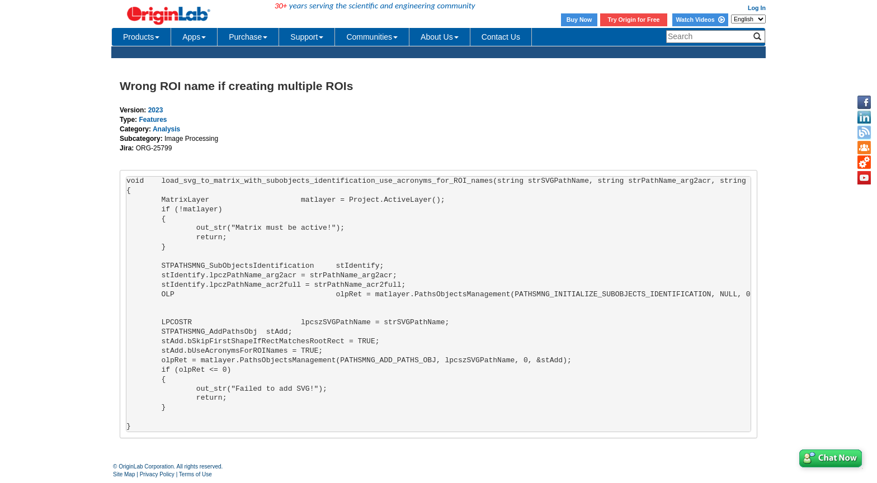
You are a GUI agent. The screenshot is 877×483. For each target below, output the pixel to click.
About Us (440, 36)
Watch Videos (700, 19)
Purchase (248, 36)
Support (306, 36)
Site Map (124, 474)
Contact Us (501, 36)
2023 (155, 110)
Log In (757, 7)
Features (153, 120)
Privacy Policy (157, 474)
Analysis (166, 129)
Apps (194, 36)
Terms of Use (195, 474)
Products (141, 36)
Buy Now (579, 19)
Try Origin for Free (634, 19)
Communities (372, 36)
